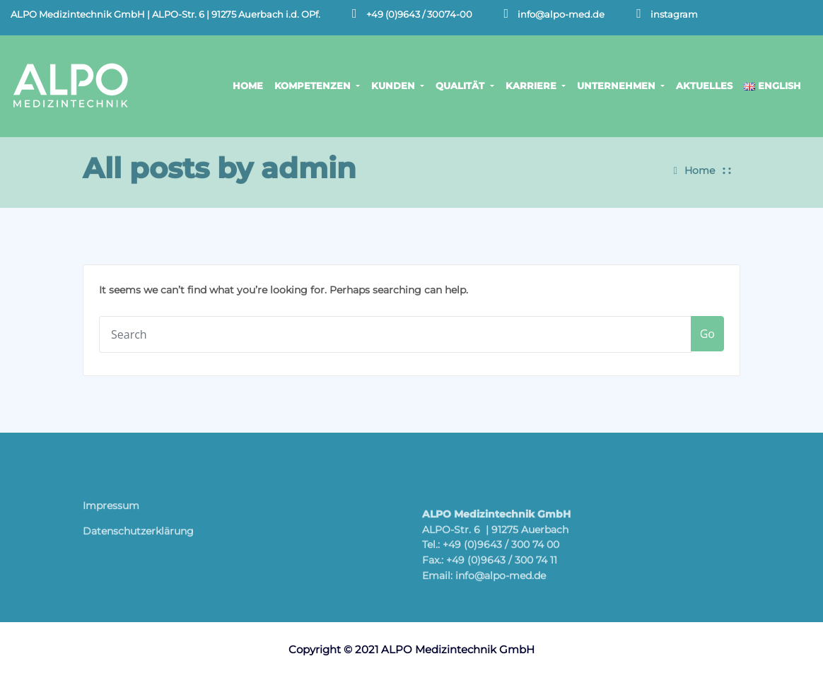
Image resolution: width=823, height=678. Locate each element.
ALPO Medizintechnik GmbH (458, 649)
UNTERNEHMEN (621, 85)
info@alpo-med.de (561, 14)
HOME (248, 85)
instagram (674, 14)
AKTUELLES (704, 85)
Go (707, 333)
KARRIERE (536, 85)
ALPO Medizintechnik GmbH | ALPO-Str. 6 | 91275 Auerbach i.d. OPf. (165, 14)
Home (699, 166)
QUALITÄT (465, 85)
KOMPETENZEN (317, 85)
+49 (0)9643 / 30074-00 (419, 14)
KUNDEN (397, 85)
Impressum (111, 510)
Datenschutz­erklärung (138, 535)
